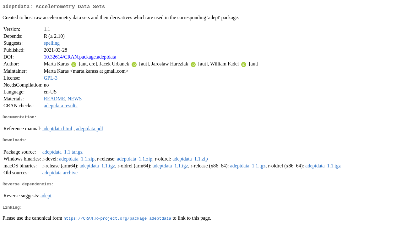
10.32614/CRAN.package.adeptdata (80, 58)
